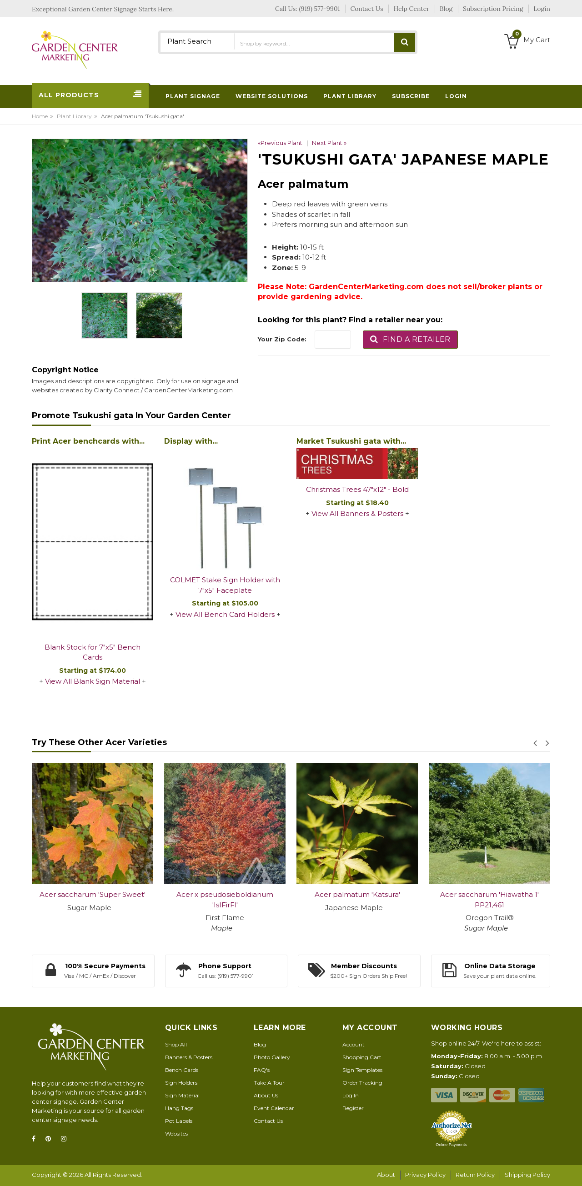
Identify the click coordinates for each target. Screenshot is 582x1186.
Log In (350, 1095)
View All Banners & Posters (357, 513)
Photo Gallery (272, 1057)
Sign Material (182, 1095)
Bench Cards (181, 1069)
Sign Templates (362, 1069)
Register (353, 1108)
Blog (260, 1044)
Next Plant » (329, 142)
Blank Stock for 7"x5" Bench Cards (92, 652)
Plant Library (74, 116)
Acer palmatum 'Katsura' (357, 894)
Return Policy (475, 1174)
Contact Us (268, 1120)
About (386, 1174)
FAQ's (262, 1069)
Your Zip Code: (282, 339)
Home (40, 116)
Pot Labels (178, 1120)
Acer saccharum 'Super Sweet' (93, 894)
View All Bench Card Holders (225, 614)
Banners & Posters (188, 1057)
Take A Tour (269, 1082)
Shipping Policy (527, 1174)
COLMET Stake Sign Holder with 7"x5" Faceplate (225, 585)
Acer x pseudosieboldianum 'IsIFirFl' (224, 899)
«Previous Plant (280, 142)
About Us (266, 1095)
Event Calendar (274, 1108)
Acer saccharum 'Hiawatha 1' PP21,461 (489, 899)
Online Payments (451, 1144)
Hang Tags (179, 1108)
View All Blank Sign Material (92, 681)
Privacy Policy (425, 1174)
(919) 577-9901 (319, 9)
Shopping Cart (361, 1057)
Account (353, 1044)
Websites (176, 1133)
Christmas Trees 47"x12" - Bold (357, 489)
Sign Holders (181, 1082)
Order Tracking (362, 1082)
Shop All (176, 1044)
